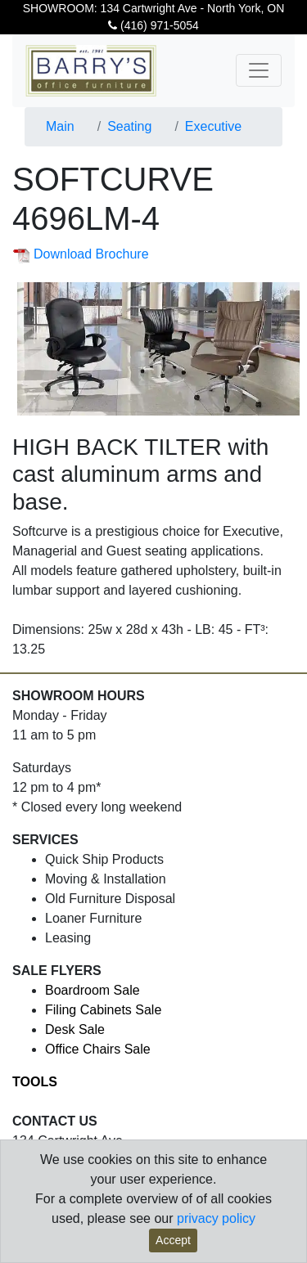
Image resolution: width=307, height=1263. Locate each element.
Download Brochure (80, 254)
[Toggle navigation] (259, 70)
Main (60, 126)
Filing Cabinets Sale (103, 1010)
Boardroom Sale (92, 990)
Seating (129, 126)
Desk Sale (75, 1029)
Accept (173, 1240)
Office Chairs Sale (98, 1049)
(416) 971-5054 (153, 25)
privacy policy (216, 1218)
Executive (213, 126)
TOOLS (34, 1082)
